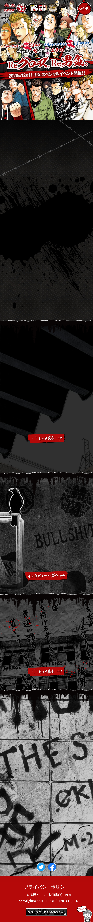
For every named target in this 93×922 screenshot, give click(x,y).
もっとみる (46, 438)
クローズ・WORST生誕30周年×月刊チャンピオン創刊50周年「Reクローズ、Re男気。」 (31, 8)
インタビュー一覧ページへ (46, 576)
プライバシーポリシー (46, 887)
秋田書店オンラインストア (46, 913)
